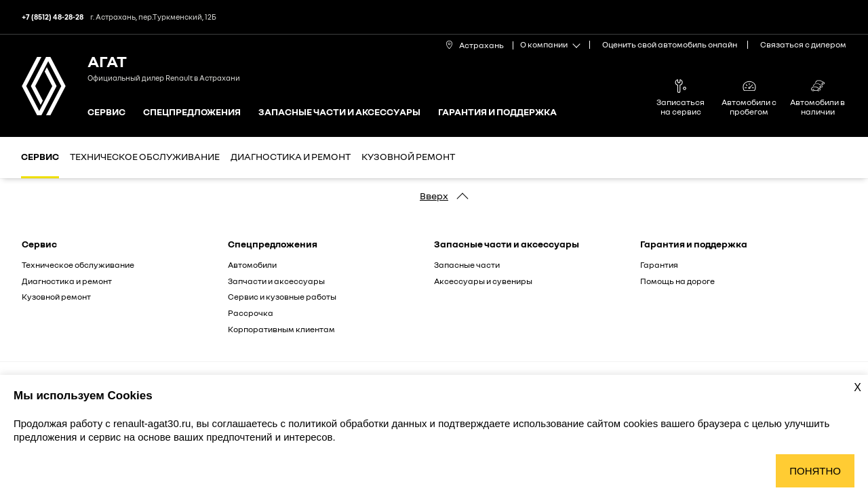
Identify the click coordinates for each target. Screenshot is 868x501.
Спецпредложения (192, 112)
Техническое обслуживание (145, 156)
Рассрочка (250, 313)
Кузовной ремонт (408, 156)
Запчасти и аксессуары (276, 281)
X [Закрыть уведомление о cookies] (857, 387)
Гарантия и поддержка (497, 112)
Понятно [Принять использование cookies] (815, 471)
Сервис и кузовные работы (282, 297)
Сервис (106, 112)
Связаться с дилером (803, 44)
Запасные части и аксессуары (339, 112)
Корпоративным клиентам (281, 329)
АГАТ (107, 61)
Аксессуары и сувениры (483, 281)
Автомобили (252, 265)
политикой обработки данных (358, 423)
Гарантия (659, 265)
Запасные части (467, 265)
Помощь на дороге (677, 281)
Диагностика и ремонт (291, 156)
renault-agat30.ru (152, 423)
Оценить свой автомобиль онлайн (669, 44)
